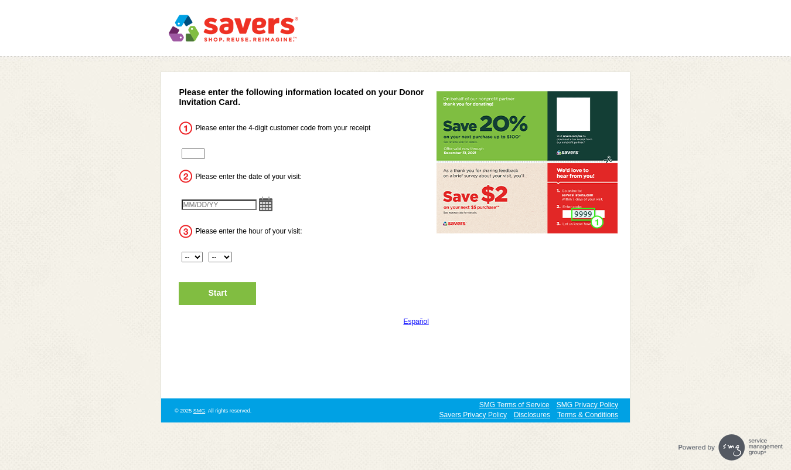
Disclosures (532, 415)
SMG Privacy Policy (587, 405)
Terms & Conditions (587, 415)
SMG (199, 411)
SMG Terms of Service (514, 405)
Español (415, 321)
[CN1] (193, 153)
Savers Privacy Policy (473, 415)
